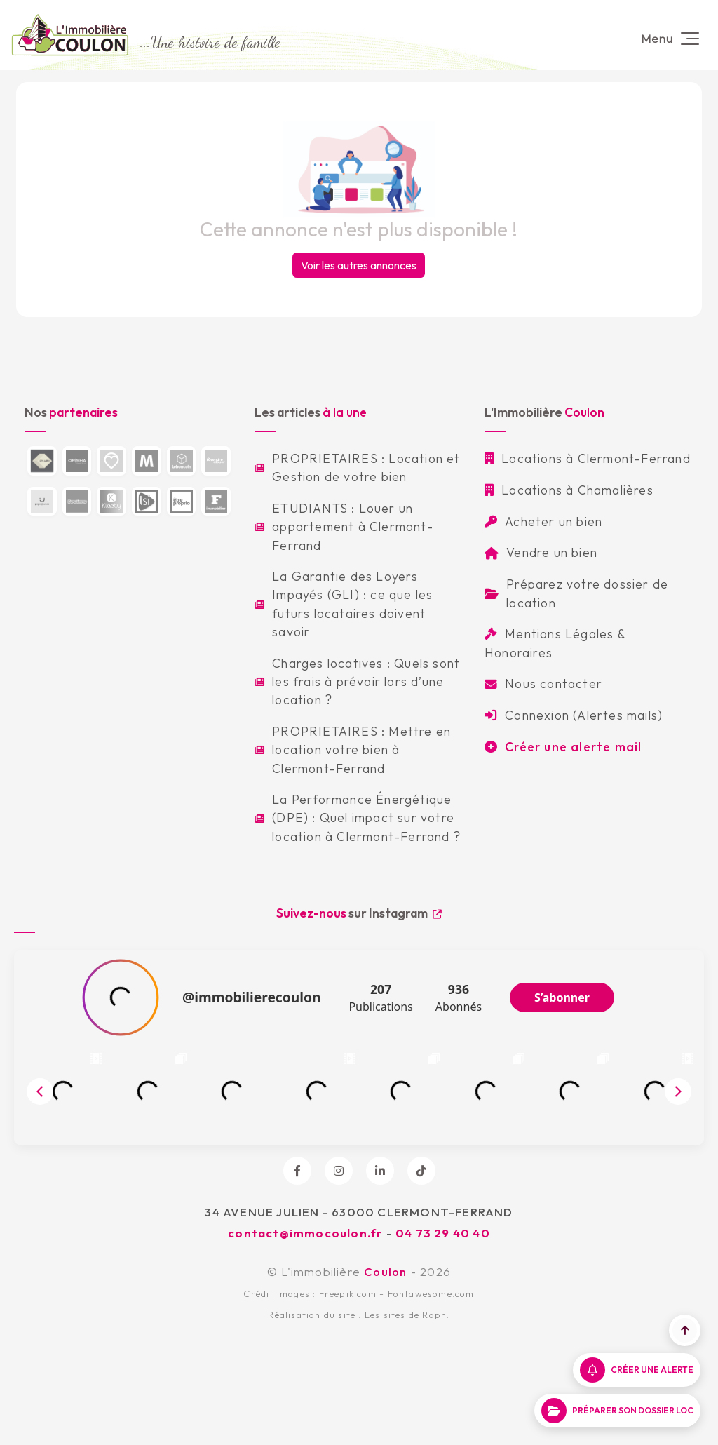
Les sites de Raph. (407, 1314)
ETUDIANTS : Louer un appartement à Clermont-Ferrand (344, 526)
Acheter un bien (543, 521)
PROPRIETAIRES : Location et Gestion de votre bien (358, 467)
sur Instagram (359, 913)
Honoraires (519, 653)
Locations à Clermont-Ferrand (588, 458)
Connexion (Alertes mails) (574, 715)
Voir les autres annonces (358, 265)
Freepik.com (348, 1293)
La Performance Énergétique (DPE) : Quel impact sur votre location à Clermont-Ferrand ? (358, 818)
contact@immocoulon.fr (305, 1232)
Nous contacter (543, 684)
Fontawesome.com (431, 1293)
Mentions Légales (549, 634)
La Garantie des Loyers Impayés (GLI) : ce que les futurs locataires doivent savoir (344, 604)
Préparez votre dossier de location (576, 593)
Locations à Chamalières (569, 490)
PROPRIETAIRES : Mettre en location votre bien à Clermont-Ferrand (353, 750)
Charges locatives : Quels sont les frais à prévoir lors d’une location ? (357, 681)
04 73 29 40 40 (442, 1232)
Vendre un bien (541, 552)
